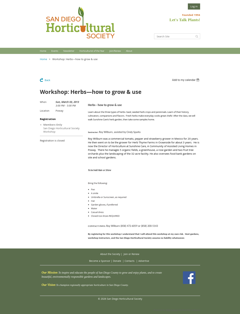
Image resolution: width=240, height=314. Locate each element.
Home (43, 59)
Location (44, 110)
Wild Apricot (172, 310)
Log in (194, 6)
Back (47, 80)
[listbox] (186, 80)
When (43, 102)
